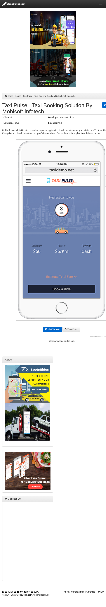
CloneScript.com (24, 595)
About (67, 592)
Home (10, 96)
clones (18, 96)
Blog (82, 592)
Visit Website (52, 329)
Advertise (90, 592)
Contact (74, 592)
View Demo (71, 329)
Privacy (100, 592)
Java (17, 123)
